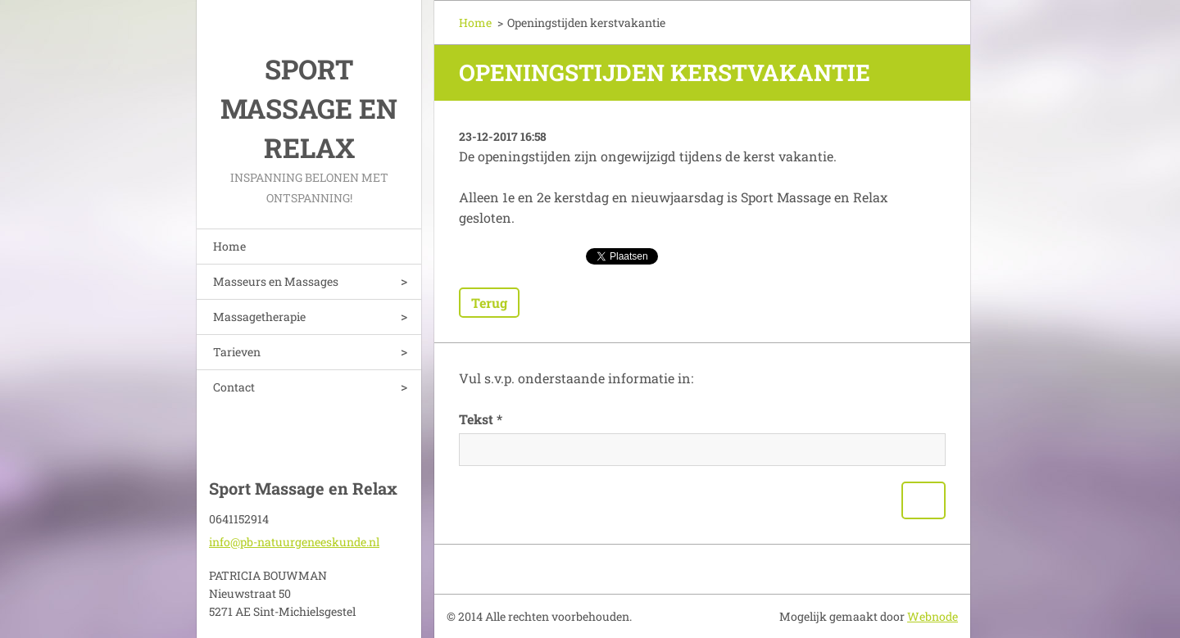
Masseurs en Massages (275, 281)
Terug (489, 302)
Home (229, 246)
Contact (234, 387)
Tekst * (480, 419)
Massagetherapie (259, 316)
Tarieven (237, 352)
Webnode (932, 616)
